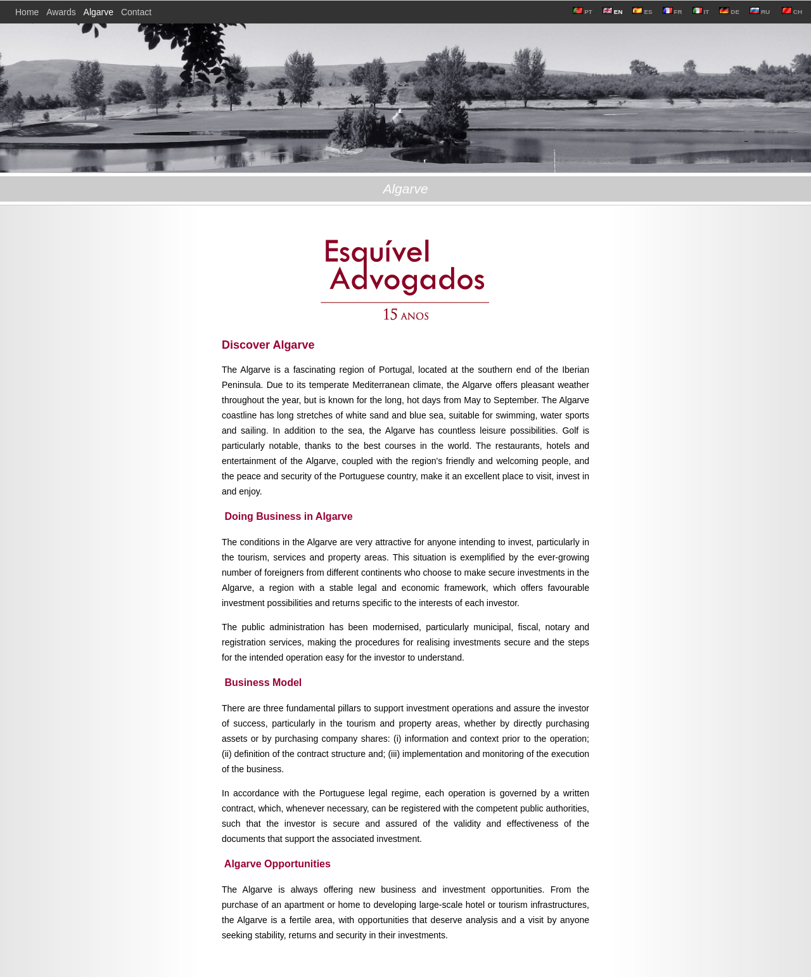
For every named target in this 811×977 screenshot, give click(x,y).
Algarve (98, 12)
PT (582, 11)
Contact (136, 12)
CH (791, 11)
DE (729, 11)
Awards (60, 12)
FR (672, 11)
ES (642, 11)
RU (760, 11)
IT (701, 11)
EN (613, 11)
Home (27, 12)
